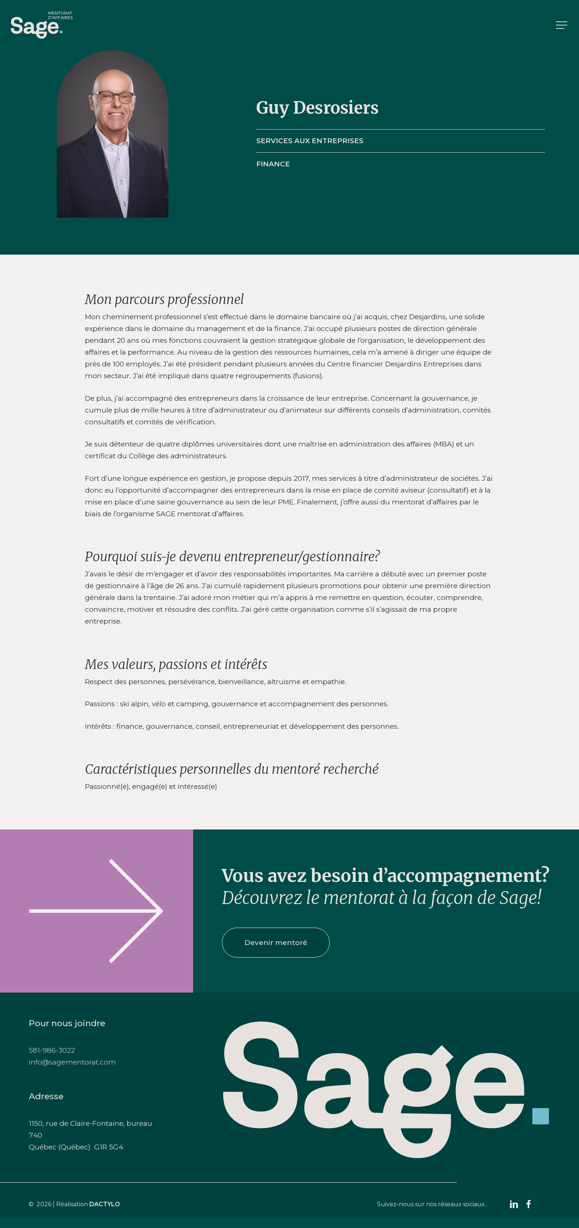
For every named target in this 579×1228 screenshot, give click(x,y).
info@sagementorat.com (72, 1062)
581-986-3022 (52, 1050)
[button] (562, 25)
